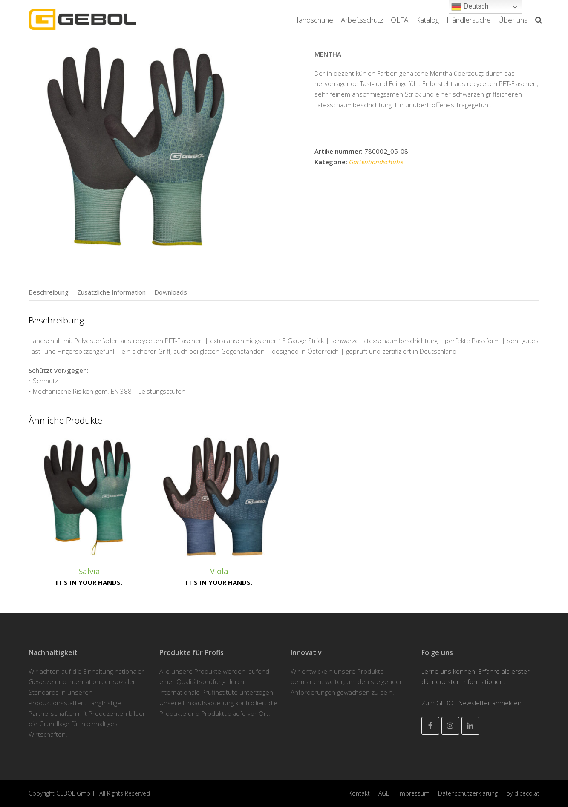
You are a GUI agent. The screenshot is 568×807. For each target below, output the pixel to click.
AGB (384, 793)
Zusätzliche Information (111, 292)
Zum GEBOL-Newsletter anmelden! (472, 702)
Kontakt (359, 793)
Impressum (414, 793)
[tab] (49, 291)
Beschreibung (49, 292)
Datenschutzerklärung (468, 793)
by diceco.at (522, 793)
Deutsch (469, 7)
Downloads (170, 292)
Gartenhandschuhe (376, 161)
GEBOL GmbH (76, 793)
